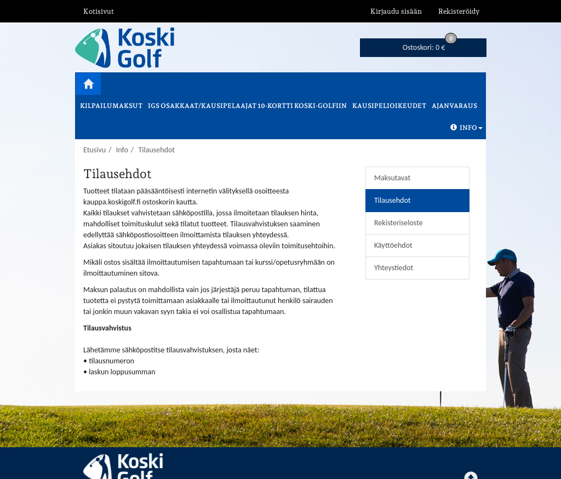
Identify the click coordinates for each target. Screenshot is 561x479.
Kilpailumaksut (111, 106)
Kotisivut (98, 11)
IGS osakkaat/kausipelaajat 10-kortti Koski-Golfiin (247, 106)
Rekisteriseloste (398, 222)
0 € (430, 45)
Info (466, 128)
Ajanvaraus (454, 106)
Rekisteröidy (458, 11)
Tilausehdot (156, 150)
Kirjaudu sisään (396, 11)
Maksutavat (392, 178)
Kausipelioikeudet (389, 106)
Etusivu (94, 150)
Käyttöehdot (393, 245)
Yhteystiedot (393, 267)
